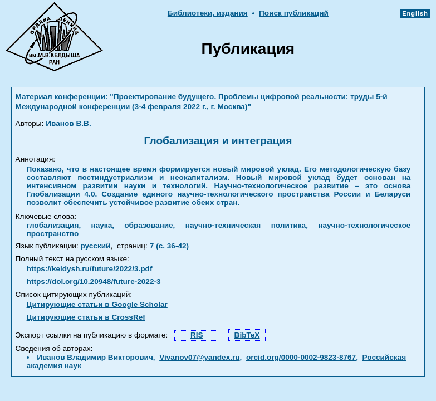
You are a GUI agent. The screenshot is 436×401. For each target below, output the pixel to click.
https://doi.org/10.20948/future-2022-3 (94, 281)
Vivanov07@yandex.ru (199, 357)
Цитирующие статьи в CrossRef (86, 317)
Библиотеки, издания (208, 13)
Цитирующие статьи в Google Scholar (97, 304)
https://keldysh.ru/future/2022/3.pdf (90, 269)
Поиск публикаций (294, 13)
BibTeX (247, 335)
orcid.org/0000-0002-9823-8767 (301, 357)
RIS (196, 335)
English (415, 13)
